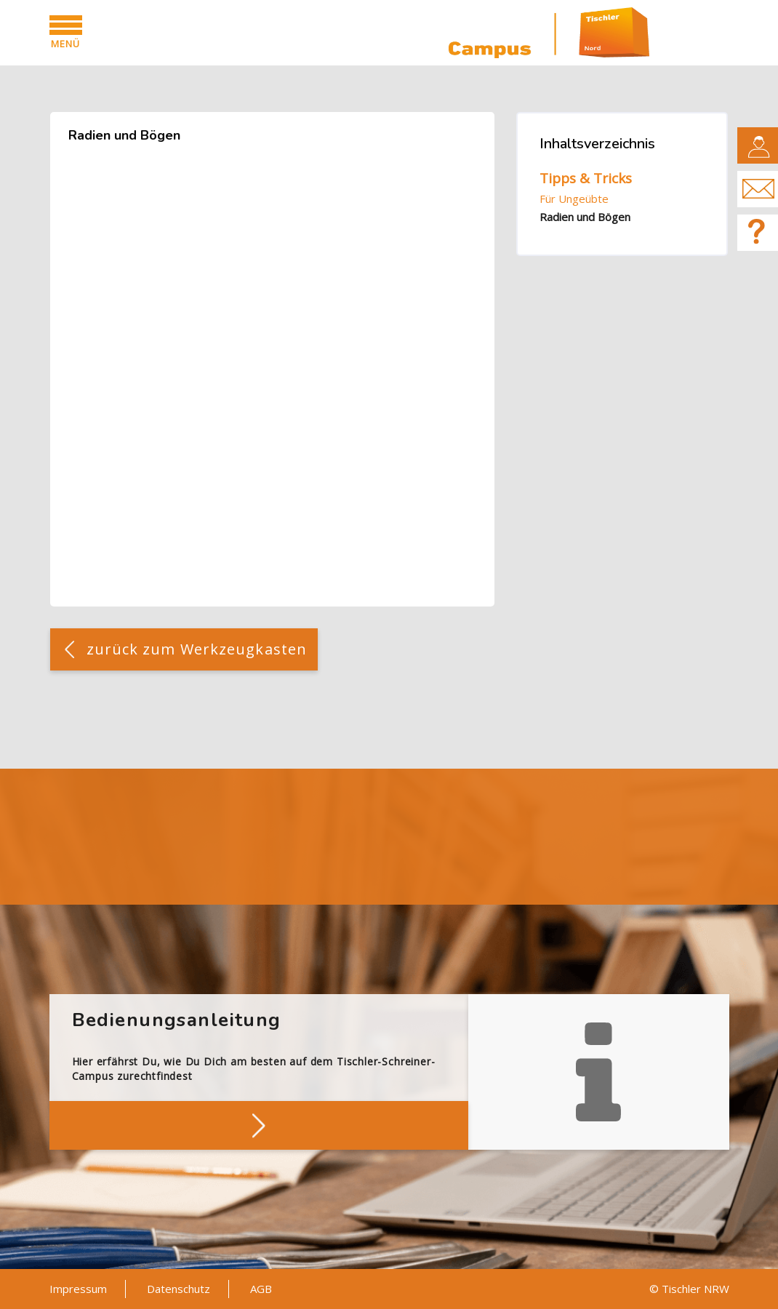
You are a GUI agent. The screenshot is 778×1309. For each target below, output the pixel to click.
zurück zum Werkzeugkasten (197, 649)
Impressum (78, 1288)
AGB (261, 1288)
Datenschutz (178, 1288)
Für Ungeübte (574, 198)
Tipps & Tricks (586, 178)
